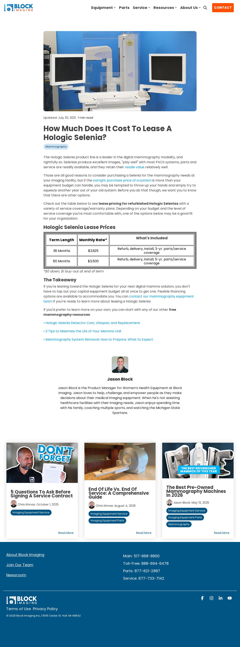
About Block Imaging (25, 554)
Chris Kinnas (26, 504)
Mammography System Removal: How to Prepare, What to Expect (99, 339)
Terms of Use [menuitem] (18, 608)
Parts (124, 7)
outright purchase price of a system (122, 180)
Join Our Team (19, 564)
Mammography (56, 146)
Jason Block (181, 503)
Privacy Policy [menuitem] (45, 608)
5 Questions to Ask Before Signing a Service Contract (42, 494)
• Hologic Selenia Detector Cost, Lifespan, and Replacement (91, 322)
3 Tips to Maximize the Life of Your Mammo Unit (83, 331)
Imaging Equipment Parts (107, 520)
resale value (134, 167)
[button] (202, 598)
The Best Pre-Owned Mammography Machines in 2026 (196, 491)
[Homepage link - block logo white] (21, 602)
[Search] (205, 7)
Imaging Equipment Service (31, 512)
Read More (66, 533)
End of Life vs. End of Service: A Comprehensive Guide (119, 493)
